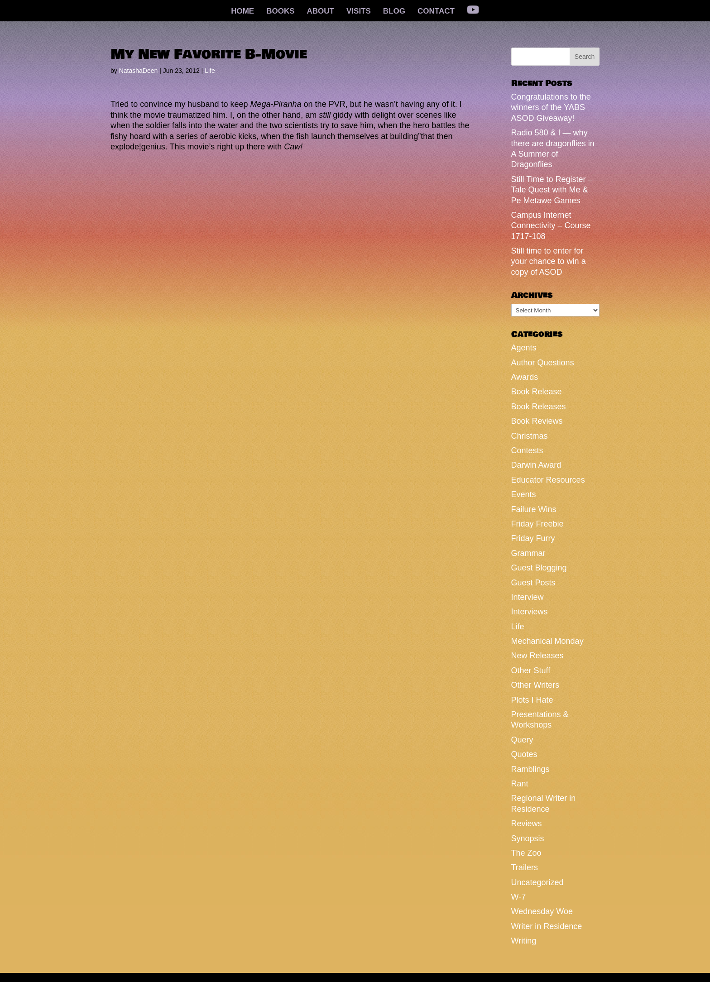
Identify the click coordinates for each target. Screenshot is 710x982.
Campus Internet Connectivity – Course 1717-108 (551, 226)
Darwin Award (536, 464)
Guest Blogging (539, 567)
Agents (524, 347)
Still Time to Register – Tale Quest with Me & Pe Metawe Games (552, 190)
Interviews (529, 611)
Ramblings (530, 769)
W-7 (518, 896)
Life (210, 70)
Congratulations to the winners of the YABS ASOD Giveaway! (551, 107)
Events (523, 494)
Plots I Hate (532, 699)
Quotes (524, 754)
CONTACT (436, 11)
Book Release (536, 391)
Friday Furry (533, 538)
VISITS (358, 11)
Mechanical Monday (547, 641)
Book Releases (538, 406)
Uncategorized (537, 882)
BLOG (394, 11)
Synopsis (527, 838)
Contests (527, 450)
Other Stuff (531, 670)
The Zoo (526, 852)
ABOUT (320, 11)
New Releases (537, 655)
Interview (527, 597)
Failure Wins (533, 509)
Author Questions (542, 362)
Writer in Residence (546, 926)
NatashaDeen (138, 70)
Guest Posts (533, 582)
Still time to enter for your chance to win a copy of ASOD (548, 261)
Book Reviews (537, 421)
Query (522, 739)
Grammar (528, 553)
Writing (524, 940)
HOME (242, 11)
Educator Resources (548, 479)
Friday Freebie (537, 523)
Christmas (529, 436)
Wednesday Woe (542, 911)
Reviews (526, 823)
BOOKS (280, 11)
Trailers (524, 867)
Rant (519, 783)
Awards (524, 377)
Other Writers (535, 685)
